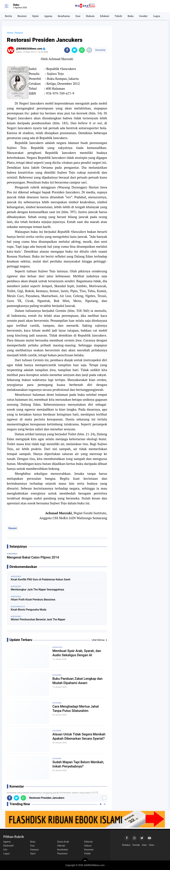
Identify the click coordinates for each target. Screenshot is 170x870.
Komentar (100, 50)
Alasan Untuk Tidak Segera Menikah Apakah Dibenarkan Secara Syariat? (78, 736)
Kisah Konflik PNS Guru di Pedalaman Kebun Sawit (40, 579)
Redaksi (126, 845)
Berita (8, 16)
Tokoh (118, 16)
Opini (35, 16)
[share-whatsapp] (82, 50)
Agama (48, 16)
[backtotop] (85, 861)
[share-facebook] (67, 50)
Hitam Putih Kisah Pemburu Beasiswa (33, 599)
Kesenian (89, 849)
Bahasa (58, 647)
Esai (78, 16)
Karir (144, 845)
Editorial (88, 841)
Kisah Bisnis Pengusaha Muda (28, 609)
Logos (156, 16)
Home (10, 32)
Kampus (34, 849)
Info (5, 849)
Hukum (90, 16)
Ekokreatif (8, 845)
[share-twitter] (74, 50)
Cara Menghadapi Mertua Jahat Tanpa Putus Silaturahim (75, 708)
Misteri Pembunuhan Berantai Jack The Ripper (38, 619)
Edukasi (104, 16)
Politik (87, 853)
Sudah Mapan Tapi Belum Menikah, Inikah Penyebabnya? (78, 764)
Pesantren (62, 853)
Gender (143, 16)
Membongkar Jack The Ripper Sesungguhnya (37, 589)
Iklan (151, 845)
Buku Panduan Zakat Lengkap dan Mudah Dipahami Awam (77, 681)
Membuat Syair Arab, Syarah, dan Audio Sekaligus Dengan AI (76, 653)
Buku (130, 16)
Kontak (136, 845)
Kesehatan (64, 16)
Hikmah (61, 845)
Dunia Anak (63, 841)
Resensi (22, 16)
